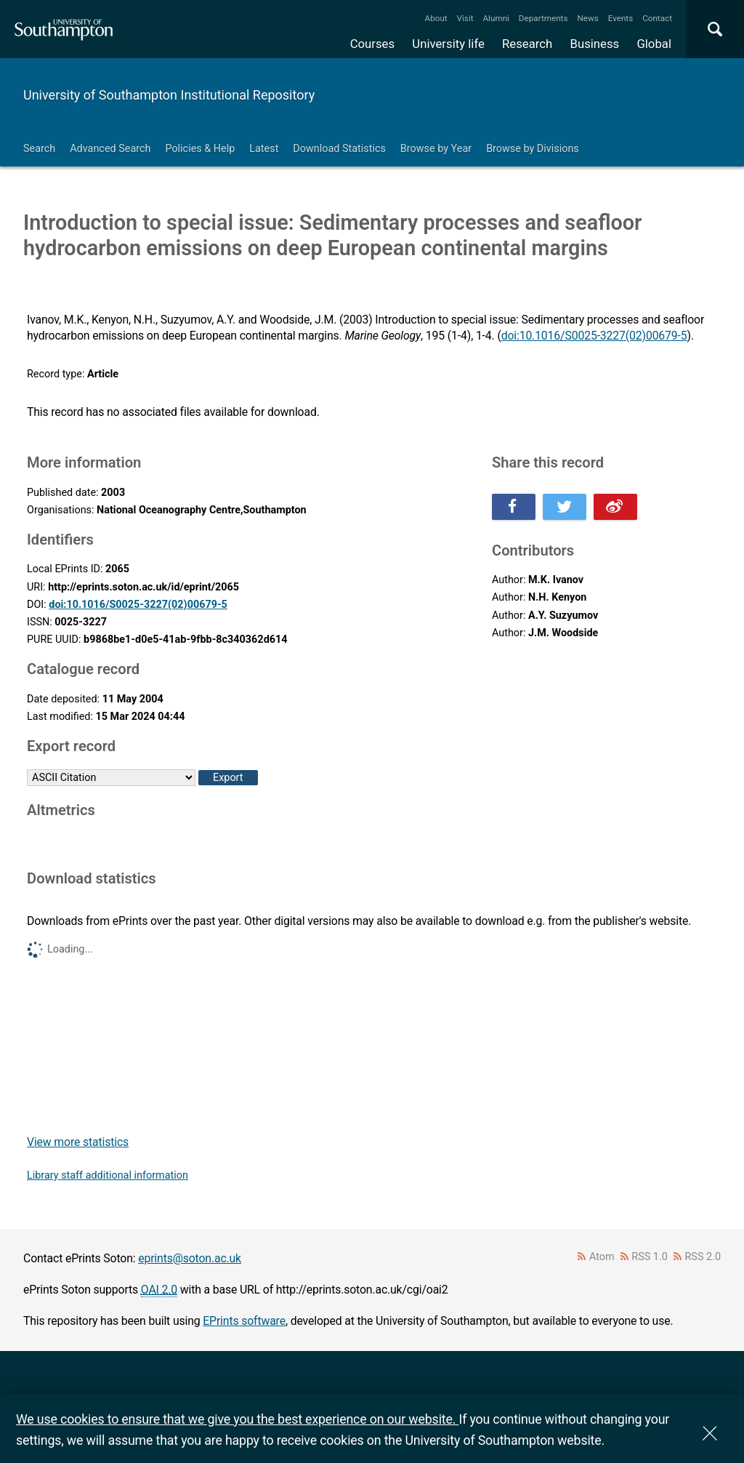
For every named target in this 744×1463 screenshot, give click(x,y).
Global (653, 43)
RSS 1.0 (649, 1257)
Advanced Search (110, 149)
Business (595, 43)
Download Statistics (339, 149)
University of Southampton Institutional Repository (169, 95)
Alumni (495, 18)
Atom (602, 1257)
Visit (465, 18)
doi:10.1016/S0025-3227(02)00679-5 (594, 335)
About (436, 18)
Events (621, 18)
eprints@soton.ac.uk (189, 1258)
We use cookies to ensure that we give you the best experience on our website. (237, 1419)
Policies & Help (200, 149)
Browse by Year (436, 149)
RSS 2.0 (703, 1257)
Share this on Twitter (564, 507)
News (587, 18)
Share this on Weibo (615, 507)
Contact (657, 18)
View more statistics (78, 1142)
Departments (543, 18)
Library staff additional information (107, 1175)
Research (527, 43)
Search (39, 149)
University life (448, 43)
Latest (263, 149)
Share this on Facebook (513, 507)
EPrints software (244, 1321)
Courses (372, 43)
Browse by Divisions (532, 149)
